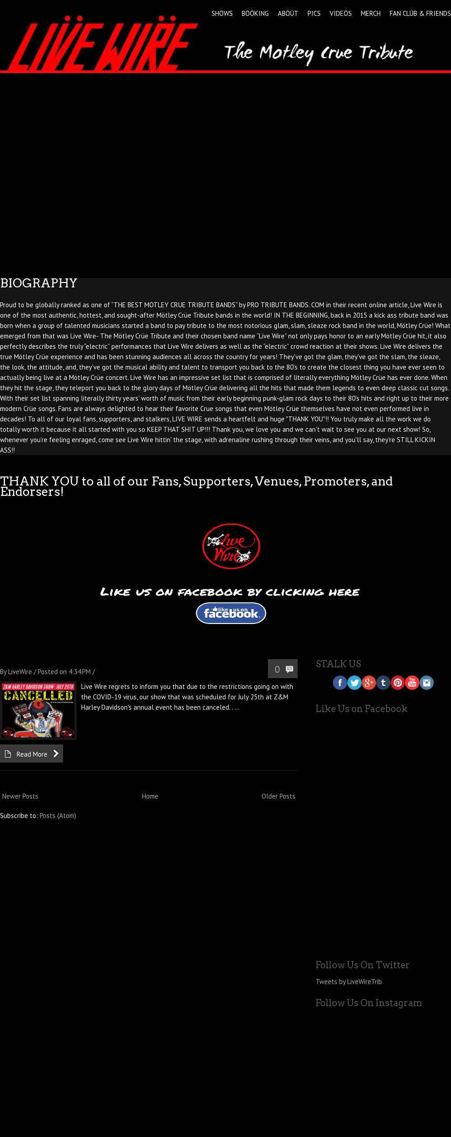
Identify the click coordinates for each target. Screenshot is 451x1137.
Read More (32, 754)
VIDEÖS (341, 13)
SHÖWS (222, 13)
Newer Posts (20, 796)
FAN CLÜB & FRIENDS (420, 13)
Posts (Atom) (58, 815)
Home (150, 796)
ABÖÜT (288, 13)
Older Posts (278, 796)
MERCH (371, 13)
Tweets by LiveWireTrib (349, 981)
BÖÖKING (255, 13)
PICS (314, 13)
